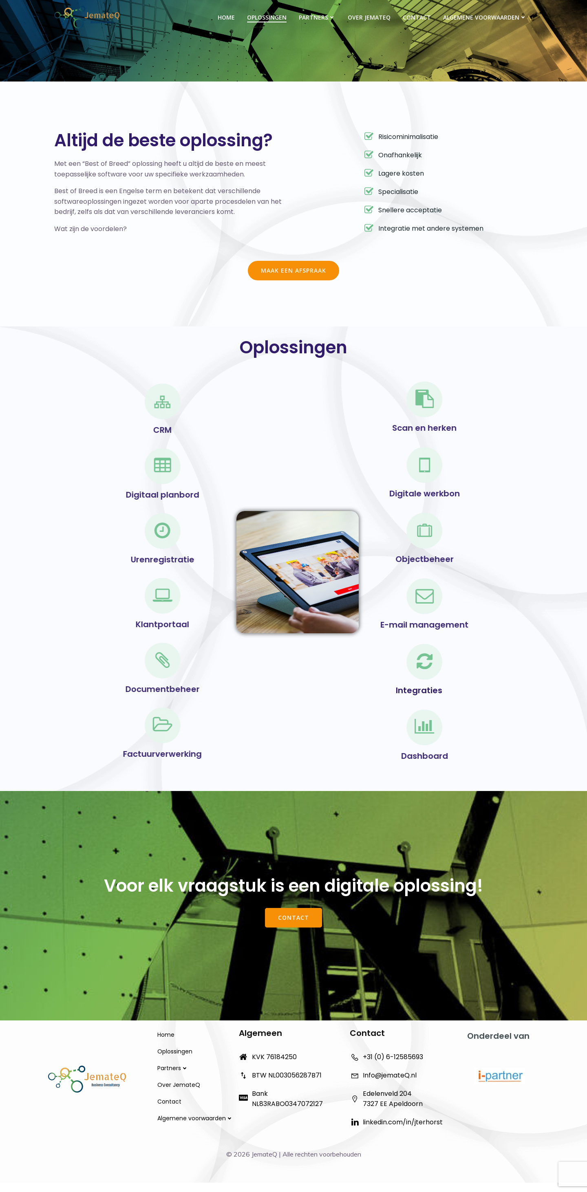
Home (225, 17)
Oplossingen (266, 17)
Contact (416, 17)
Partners (316, 17)
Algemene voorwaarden (484, 17)
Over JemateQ (368, 17)
